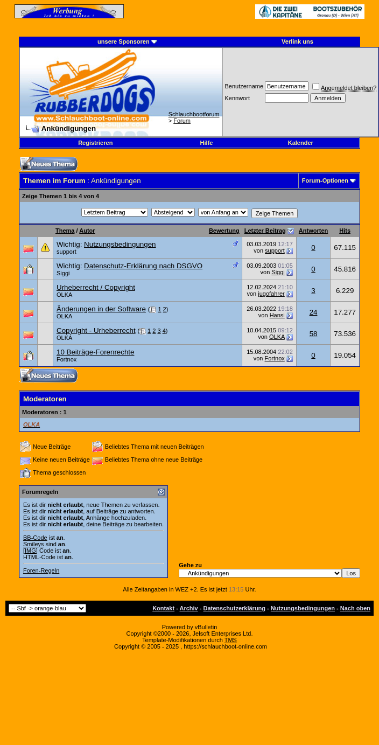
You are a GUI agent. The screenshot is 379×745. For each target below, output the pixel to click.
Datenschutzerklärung (234, 608)
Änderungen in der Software (101, 309)
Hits (344, 230)
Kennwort (236, 98)
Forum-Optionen (325, 180)
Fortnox (66, 359)
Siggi (63, 273)
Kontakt (163, 608)
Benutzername (243, 86)
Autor (87, 230)
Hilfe (206, 143)
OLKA (64, 294)
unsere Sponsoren (123, 41)
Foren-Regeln (41, 570)
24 (314, 312)
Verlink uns (297, 41)
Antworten (313, 230)
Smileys (33, 544)
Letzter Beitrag (265, 230)
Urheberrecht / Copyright (96, 287)
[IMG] (30, 550)
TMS (230, 640)
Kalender (300, 143)
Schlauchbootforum (194, 114)
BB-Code (35, 537)
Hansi (277, 315)
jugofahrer (271, 293)
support (66, 251)
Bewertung (224, 230)
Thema (64, 230)
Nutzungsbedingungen (120, 244)
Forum (182, 120)
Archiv (188, 608)
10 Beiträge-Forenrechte (95, 352)
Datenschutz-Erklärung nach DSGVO (143, 266)
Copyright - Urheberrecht (96, 330)
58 (314, 334)
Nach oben (355, 608)
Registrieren (95, 143)
